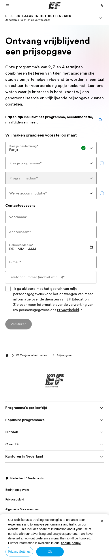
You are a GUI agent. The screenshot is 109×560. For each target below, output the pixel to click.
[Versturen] (18, 324)
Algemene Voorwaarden (22, 509)
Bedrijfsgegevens (17, 489)
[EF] (55, 5)
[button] (7, 5)
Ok (50, 551)
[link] (38, 18)
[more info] (102, 163)
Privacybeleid (68, 310)
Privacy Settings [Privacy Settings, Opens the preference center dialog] (19, 551)
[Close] (102, 521)
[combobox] (51, 148)
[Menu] (100, 17)
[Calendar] (91, 247)
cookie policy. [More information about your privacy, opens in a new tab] (71, 543)
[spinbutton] (11, 249)
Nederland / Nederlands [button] (24, 478)
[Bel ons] (102, 5)
